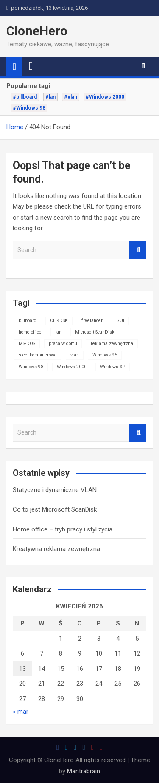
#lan (50, 97)
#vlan (70, 97)
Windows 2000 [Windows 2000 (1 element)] (71, 367)
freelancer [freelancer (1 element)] (92, 320)
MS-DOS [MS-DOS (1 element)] (27, 343)
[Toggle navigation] (30, 66)
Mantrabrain (83, 771)
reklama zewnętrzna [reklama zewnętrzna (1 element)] (112, 343)
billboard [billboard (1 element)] (27, 320)
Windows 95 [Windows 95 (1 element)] (104, 355)
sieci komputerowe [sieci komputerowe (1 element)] (38, 355)
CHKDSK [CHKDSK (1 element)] (59, 320)
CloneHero (36, 30)
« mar (20, 711)
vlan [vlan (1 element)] (74, 355)
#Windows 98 (29, 108)
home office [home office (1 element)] (30, 332)
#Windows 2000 (105, 97)
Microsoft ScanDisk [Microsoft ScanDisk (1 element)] (94, 332)
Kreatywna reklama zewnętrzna (56, 549)
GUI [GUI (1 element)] (120, 320)
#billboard (25, 97)
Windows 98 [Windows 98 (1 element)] (31, 367)
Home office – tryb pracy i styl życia (62, 529)
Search (137, 250)
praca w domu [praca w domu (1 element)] (63, 343)
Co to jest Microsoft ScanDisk (55, 509)
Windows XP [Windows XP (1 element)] (112, 367)
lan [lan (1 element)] (58, 332)
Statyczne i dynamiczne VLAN (55, 490)
